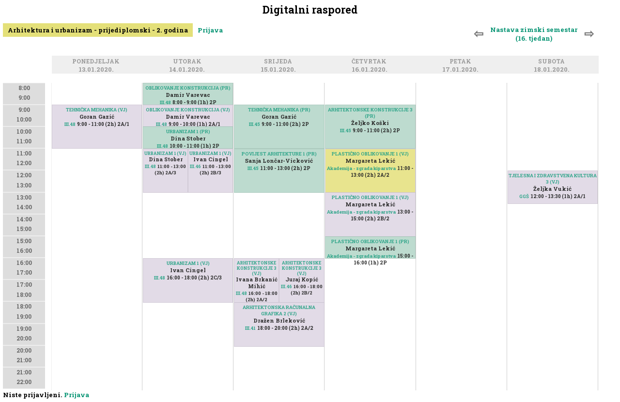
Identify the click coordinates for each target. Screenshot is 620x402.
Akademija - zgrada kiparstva (361, 212)
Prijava (210, 30)
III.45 (254, 124)
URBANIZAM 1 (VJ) (210, 153)
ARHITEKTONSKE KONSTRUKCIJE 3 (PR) (370, 113)
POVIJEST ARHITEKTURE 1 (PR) (279, 154)
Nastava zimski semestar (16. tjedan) (533, 34)
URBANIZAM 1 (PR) (188, 131)
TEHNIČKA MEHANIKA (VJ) (96, 110)
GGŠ (524, 196)
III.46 (195, 166)
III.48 (70, 124)
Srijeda (279, 62)
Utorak (188, 62)
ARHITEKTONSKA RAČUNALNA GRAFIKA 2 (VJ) (279, 310)
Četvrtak (370, 62)
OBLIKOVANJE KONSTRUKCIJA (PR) (188, 88)
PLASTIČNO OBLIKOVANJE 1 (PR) (370, 241)
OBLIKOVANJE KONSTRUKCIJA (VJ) (188, 110)
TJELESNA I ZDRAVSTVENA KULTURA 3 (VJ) (553, 178)
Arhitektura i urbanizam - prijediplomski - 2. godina (98, 30)
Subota (553, 62)
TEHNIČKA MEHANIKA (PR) (279, 110)
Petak (462, 62)
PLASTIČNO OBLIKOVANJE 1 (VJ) (370, 197)
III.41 (250, 328)
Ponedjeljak (97, 62)
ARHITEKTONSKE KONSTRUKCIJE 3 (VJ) (302, 268)
